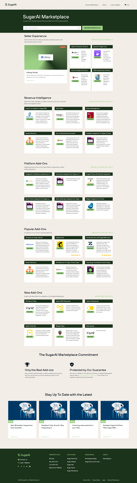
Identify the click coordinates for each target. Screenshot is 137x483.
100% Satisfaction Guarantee (87, 375)
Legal (103, 480)
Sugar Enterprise (72, 471)
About (104, 5)
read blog (14, 437)
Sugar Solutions (72, 458)
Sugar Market (71, 461)
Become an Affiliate (55, 468)
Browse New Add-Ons (104, 296)
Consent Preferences (113, 480)
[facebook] (19, 467)
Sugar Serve (71, 468)
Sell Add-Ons (53, 461)
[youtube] (30, 467)
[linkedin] (27, 467)
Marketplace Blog (90, 458)
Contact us (22, 460)
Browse (51, 458)
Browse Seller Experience (102, 40)
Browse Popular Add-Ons (102, 233)
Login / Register (115, 5)
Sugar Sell (70, 464)
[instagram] (24, 467)
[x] (22, 467)
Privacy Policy (96, 480)
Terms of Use (86, 480)
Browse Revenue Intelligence (101, 101)
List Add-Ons (53, 464)
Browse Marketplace (92, 5)
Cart (127, 5)
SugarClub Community (92, 461)
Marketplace (107, 458)
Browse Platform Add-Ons (102, 167)
